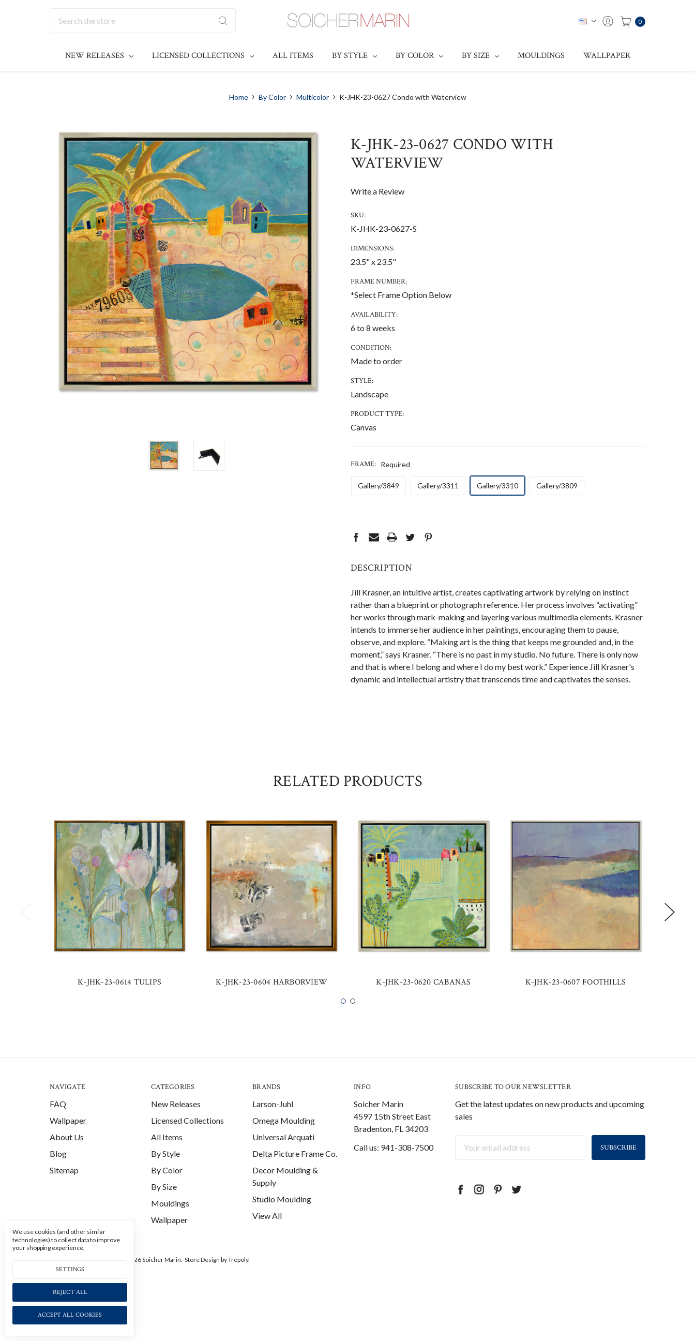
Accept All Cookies (70, 1315)
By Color (419, 55)
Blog (58, 1170)
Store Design (202, 1276)
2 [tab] (352, 1018)
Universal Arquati (283, 1154)
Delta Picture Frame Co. (294, 1170)
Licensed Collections (203, 55)
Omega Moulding (283, 1137)
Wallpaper (606, 55)
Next (669, 929)
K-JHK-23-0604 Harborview (271, 999)
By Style (354, 55)
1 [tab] (343, 1018)
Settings (70, 1269)
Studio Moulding (281, 1216)
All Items (293, 55)
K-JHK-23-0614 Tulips (119, 999)
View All (267, 1233)
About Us (67, 1154)
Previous (26, 929)
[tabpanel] (119, 922)
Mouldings (541, 55)
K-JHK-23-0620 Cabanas (423, 999)
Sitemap (64, 1187)
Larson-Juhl (272, 1121)
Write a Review (377, 191)
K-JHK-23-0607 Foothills (575, 999)
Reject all (70, 1292)
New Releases (99, 55)
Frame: (380, 464)
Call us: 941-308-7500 (393, 1164)
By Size (480, 55)
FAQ (58, 1121)
